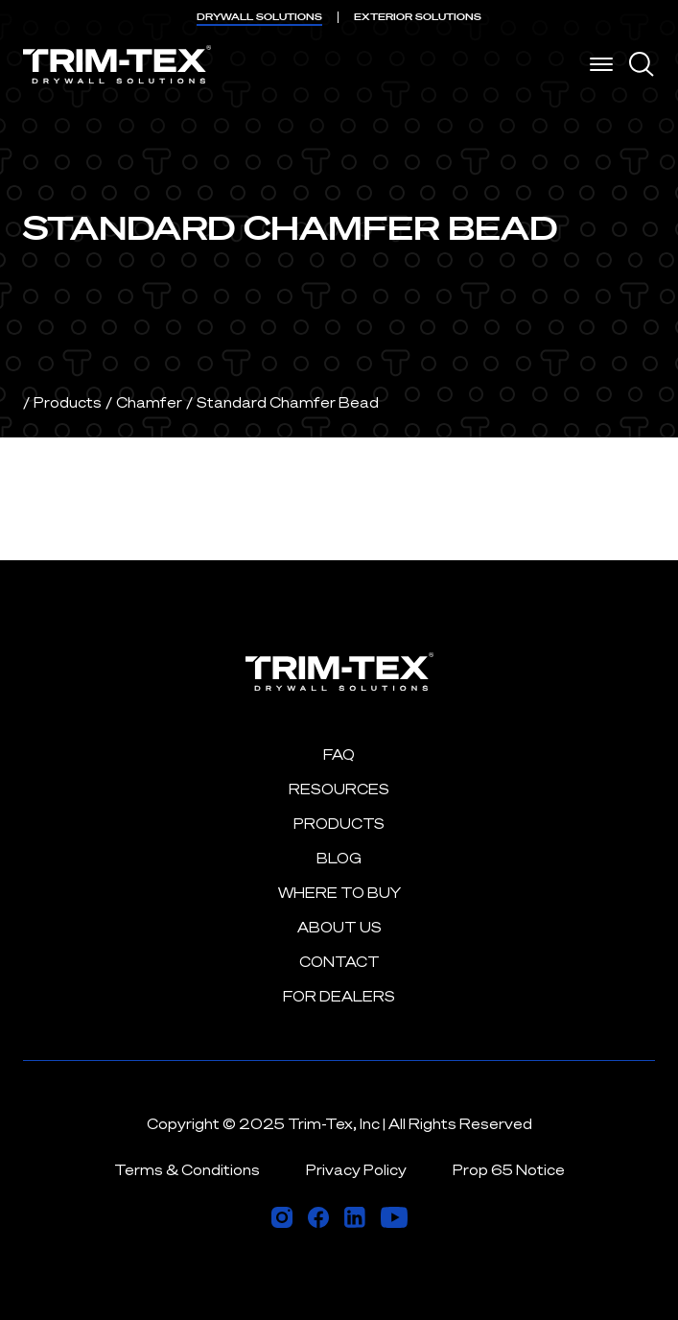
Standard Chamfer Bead (288, 402)
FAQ (339, 754)
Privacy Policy (356, 1170)
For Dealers (339, 996)
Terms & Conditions (187, 1170)
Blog (339, 858)
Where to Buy (339, 892)
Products (68, 402)
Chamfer (149, 402)
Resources (339, 789)
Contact (339, 962)
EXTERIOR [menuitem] (417, 17)
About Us (339, 927)
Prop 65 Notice (509, 1170)
